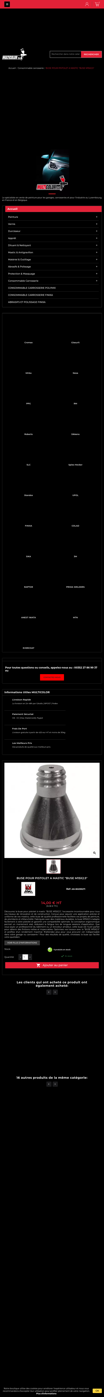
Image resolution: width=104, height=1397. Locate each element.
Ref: (69, 889)
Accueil (12, 209)
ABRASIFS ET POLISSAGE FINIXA (27, 302)
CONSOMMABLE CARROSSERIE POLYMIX (32, 288)
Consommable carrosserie (23, 281)
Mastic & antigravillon (20, 252)
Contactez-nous (52, 677)
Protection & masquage (21, 273)
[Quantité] (25, 957)
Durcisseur (14, 231)
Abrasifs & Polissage (19, 266)
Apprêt (12, 238)
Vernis (11, 224)
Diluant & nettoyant (19, 245)
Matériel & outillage (19, 259)
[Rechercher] (65, 54)
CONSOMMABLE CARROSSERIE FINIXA (30, 295)
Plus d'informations (46, 1393)
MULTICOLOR (7, 4)
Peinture (13, 217)
